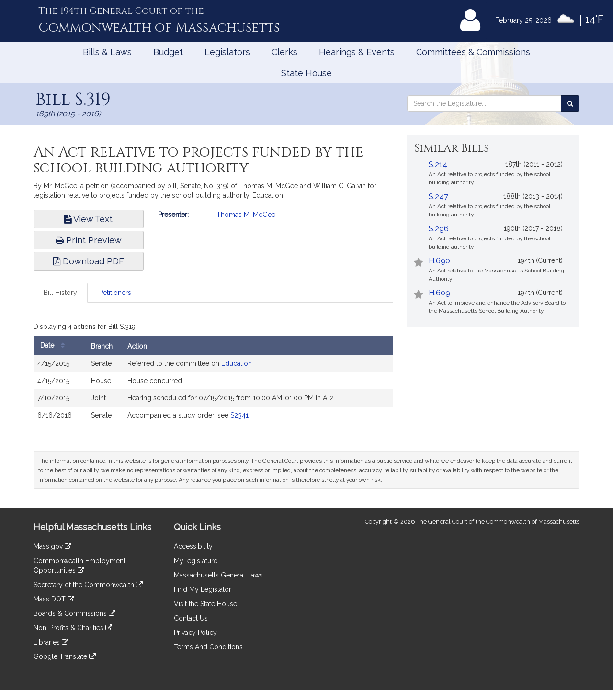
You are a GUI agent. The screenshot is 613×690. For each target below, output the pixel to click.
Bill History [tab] (60, 292)
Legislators (227, 52)
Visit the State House (205, 604)
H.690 (439, 260)
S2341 (239, 415)
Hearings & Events (357, 52)
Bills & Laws (107, 52)
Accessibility (193, 546)
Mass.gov (52, 546)
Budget (168, 52)
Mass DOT (54, 599)
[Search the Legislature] (570, 103)
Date (54, 345)
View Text (88, 219)
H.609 (439, 292)
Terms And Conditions (208, 647)
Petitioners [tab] (115, 292)
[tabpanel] (213, 374)
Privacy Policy (195, 632)
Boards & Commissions (74, 613)
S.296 (439, 228)
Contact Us (191, 618)
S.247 (438, 196)
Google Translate (65, 656)
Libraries (51, 642)
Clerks (284, 52)
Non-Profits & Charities (73, 628)
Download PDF (88, 261)
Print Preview (89, 240)
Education (236, 363)
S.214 (438, 164)
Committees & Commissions (473, 52)
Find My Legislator (202, 589)
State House (306, 73)
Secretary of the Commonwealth (88, 584)
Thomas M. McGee (245, 214)
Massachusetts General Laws (218, 575)
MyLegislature (195, 561)
